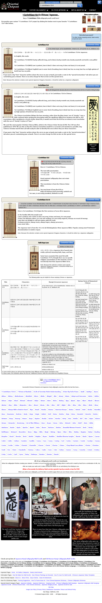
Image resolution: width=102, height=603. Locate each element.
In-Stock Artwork (59, 10)
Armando (11, 423)
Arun (43, 423)
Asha (61, 423)
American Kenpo (61, 409)
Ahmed (29, 401)
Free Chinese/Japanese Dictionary (56, 580)
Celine (17, 445)
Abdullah (29, 396)
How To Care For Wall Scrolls (62, 575)
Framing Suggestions (24, 580)
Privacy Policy (41, 589)
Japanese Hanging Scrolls (49, 584)
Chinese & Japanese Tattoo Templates (83, 575)
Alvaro (4, 409)
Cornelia (82, 450)
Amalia (43, 409)
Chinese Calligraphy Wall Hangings (66, 583)
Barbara (51, 427)
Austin (12, 427)
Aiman (43, 401)
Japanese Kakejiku (26, 583)
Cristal (90, 450)
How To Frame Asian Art (38, 580)
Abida (43, 396)
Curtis (10, 454)
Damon (49, 454)
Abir (55, 396)
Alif (58, 405)
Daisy (27, 454)
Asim (85, 423)
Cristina (96, 450)
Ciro (8, 450)
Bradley (97, 432)
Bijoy (35, 432)
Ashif (80, 423)
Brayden (4, 436)
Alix (79, 405)
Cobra (38, 450)
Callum (16, 441)
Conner (68, 450)
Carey (50, 441)
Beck (84, 427)
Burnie (78, 436)
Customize (93, 44)
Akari (84, 401)
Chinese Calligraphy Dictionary (76, 580)
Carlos (68, 441)
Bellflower (5, 432)
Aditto (97, 396)
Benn (30, 432)
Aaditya (89, 392)
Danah (56, 454)
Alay (10, 405)
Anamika (97, 409)
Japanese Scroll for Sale (65, 584)
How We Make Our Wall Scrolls (22, 575)
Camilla (31, 441)
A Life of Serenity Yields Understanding (47, 392)
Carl (62, 441)
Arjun (91, 418)
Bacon (44, 427)
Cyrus (21, 454)
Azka (38, 427)
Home (24, 10)
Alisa (74, 405)
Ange (31, 414)
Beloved (14, 432)
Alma (96, 405)
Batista (58, 427)
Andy (25, 414)
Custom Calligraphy (38, 10)
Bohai (90, 432)
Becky (91, 427)
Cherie (48, 445)
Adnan (4, 401)
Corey (75, 450)
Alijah (64, 405)
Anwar (24, 418)
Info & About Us (78, 10)
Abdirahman (19, 396)
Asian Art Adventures (45, 577)
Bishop (53, 432)
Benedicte (22, 432)
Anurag (17, 418)
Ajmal (73, 401)
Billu (40, 432)
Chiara (62, 445)
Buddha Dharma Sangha (65, 436)
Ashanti (67, 423)
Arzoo (55, 423)
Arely (64, 418)
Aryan (49, 423)
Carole (83, 441)
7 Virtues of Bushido (24, 392)
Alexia (42, 405)
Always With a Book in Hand (18, 409)
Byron (91, 436)
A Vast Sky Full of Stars (70, 392)
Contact (92, 10)
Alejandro (23, 405)
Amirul (78, 409)
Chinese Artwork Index (18, 584)
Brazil (12, 436)
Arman (4, 423)
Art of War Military (32, 423)
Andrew (18, 414)
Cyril (15, 454)
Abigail (49, 396)
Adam (67, 396)
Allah (90, 405)
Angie (37, 414)
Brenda (18, 436)
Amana (50, 409)
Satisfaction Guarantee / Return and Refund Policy (61, 589)
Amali (37, 409)
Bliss (70, 432)
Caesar (97, 436)
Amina (71, 409)
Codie (44, 450)
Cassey (97, 441)
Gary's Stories (34, 577)
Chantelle (32, 445)
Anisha (61, 414)
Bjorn (59, 432)
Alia (48, 405)
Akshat (4, 405)
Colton (61, 450)
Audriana (5, 427)
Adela (90, 396)
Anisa (55, 414)
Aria (69, 418)
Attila (91, 423)
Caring (57, 441)
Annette (88, 414)
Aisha (55, 401)
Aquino (37, 418)
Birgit (46, 432)
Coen (50, 450)
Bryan (45, 436)
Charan (40, 445)
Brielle (31, 436)
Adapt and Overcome (78, 396)
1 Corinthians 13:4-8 (8, 392)
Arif (81, 418)
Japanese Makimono (39, 583)
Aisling (61, 401)
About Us (18, 577)
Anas (3, 414)
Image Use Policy (31, 589)
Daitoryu (34, 454)
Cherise (54, 445)
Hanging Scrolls (50, 583)
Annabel (80, 414)
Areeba (57, 418)
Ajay (67, 401)
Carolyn (90, 441)
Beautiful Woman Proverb (72, 427)
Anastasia (10, 414)
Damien (42, 454)
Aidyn (36, 401)
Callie (10, 441)
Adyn (10, 401)
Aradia (44, 418)
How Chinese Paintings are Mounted (42, 575)
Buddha (52, 436)
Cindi (3, 450)
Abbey (10, 396)
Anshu (95, 414)
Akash (90, 401)
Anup (11, 418)
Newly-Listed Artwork (36, 572)
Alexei (36, 405)
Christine (95, 445)
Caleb (4, 441)
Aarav (96, 392)
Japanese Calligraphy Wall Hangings (88, 583)
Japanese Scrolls (6, 584)
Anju (67, 414)
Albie (15, 405)
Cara (44, 441)
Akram (97, 401)
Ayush (32, 427)
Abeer (36, 396)
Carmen (75, 441)
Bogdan (83, 432)
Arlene (97, 418)
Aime (49, 401)
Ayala (18, 427)
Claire (14, 450)
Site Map (51, 587)
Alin (69, 405)
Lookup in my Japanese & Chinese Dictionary (50, 381)
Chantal (24, 445)
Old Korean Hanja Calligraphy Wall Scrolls (60, 559)
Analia (90, 409)
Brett (25, 436)
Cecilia (10, 445)
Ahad (16, 401)
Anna (73, 414)
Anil (49, 414)
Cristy (3, 454)
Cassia (4, 445)
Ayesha (25, 427)
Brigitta (38, 436)
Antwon (4, 418)
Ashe (74, 423)
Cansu (39, 441)
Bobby (76, 432)
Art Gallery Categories (22, 572)
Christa (87, 445)
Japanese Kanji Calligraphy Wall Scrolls (28, 559)
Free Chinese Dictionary (33, 584)
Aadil (82, 392)
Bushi (84, 436)
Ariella (75, 418)
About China (25, 577)
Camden (24, 441)
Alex (30, 405)
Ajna (78, 401)
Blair (65, 432)
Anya (31, 418)
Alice (53, 405)
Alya (31, 409)
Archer (51, 418)
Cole (55, 450)
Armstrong (20, 423)
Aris (86, 418)
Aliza (84, 405)
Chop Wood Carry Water (74, 445)
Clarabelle (22, 450)
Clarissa (30, 450)
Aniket (43, 414)
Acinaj (61, 396)
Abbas (4, 396)
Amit (83, 409)
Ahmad (22, 401)
